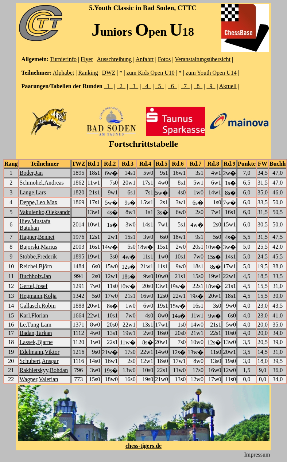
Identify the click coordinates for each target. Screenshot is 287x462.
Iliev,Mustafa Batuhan (34, 224)
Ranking (88, 73)
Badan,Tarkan (35, 333)
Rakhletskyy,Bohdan (43, 370)
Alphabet (63, 73)
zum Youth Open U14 (211, 73)
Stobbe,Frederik (38, 256)
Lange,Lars (32, 192)
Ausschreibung (114, 59)
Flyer (87, 59)
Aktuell (228, 86)
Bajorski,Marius (38, 247)
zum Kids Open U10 (151, 73)
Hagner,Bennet (36, 237)
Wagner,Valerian (38, 379)
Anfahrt (145, 59)
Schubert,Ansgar (38, 361)
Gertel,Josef (33, 286)
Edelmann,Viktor (39, 352)
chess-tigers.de (143, 446)
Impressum (257, 454)
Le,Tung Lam (35, 324)
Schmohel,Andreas (41, 182)
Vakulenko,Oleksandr (44, 212)
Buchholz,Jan (35, 276)
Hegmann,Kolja (38, 296)
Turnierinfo (63, 59)
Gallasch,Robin (37, 306)
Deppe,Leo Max (38, 202)
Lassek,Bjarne (36, 342)
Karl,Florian (33, 315)
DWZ (108, 73)
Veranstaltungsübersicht (202, 59)
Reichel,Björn (35, 266)
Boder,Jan (31, 173)
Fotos (164, 59)
